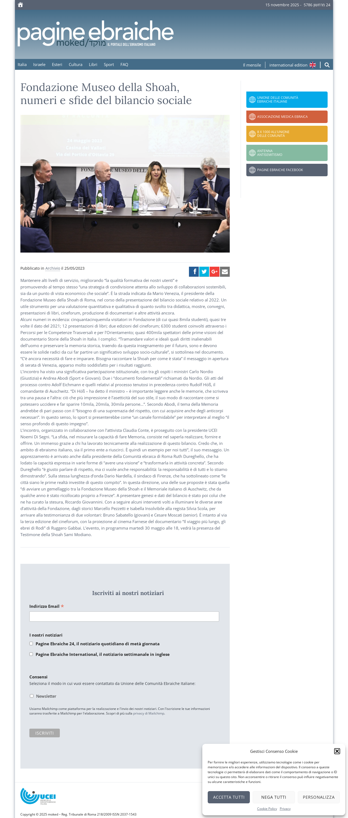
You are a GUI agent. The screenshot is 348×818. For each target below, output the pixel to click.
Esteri (57, 64)
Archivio (52, 268)
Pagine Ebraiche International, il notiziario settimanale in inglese (103, 654)
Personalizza (319, 797)
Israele (39, 64)
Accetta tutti (229, 797)
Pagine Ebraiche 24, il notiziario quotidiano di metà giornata (98, 643)
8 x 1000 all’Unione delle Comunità (273, 134)
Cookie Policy (267, 808)
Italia (22, 64)
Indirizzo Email (46, 607)
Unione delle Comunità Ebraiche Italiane (277, 99)
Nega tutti (273, 797)
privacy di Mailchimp (148, 713)
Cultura (75, 64)
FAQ (124, 64)
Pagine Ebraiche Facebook (280, 170)
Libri (93, 64)
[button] (337, 751)
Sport (109, 64)
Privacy (285, 808)
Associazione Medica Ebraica (282, 116)
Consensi (38, 676)
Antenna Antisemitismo (269, 153)
